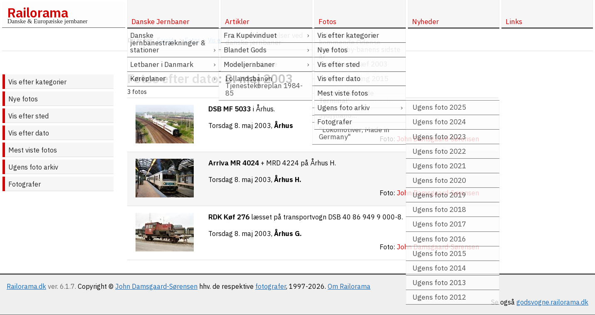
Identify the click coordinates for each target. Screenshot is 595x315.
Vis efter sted (28, 116)
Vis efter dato (28, 133)
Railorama (37, 12)
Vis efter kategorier (37, 82)
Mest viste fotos (32, 150)
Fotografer (24, 184)
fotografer (270, 286)
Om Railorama (349, 286)
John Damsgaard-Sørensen (156, 286)
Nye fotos (23, 99)
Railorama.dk (26, 286)
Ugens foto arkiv (33, 167)
